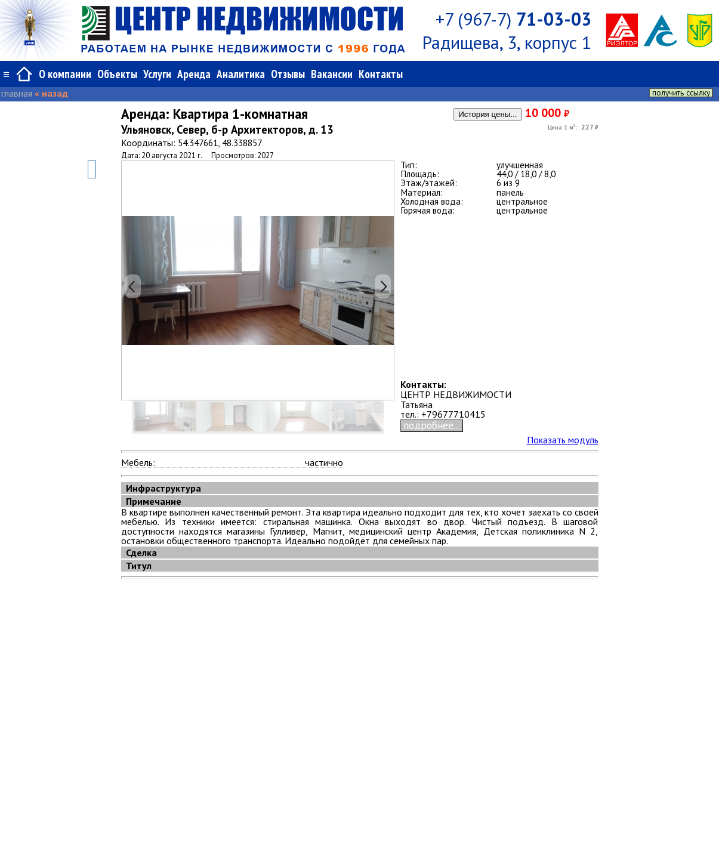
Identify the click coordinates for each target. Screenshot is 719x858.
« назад (51, 93)
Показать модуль (562, 440)
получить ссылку (681, 92)
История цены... (487, 114)
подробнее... (431, 425)
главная (16, 93)
